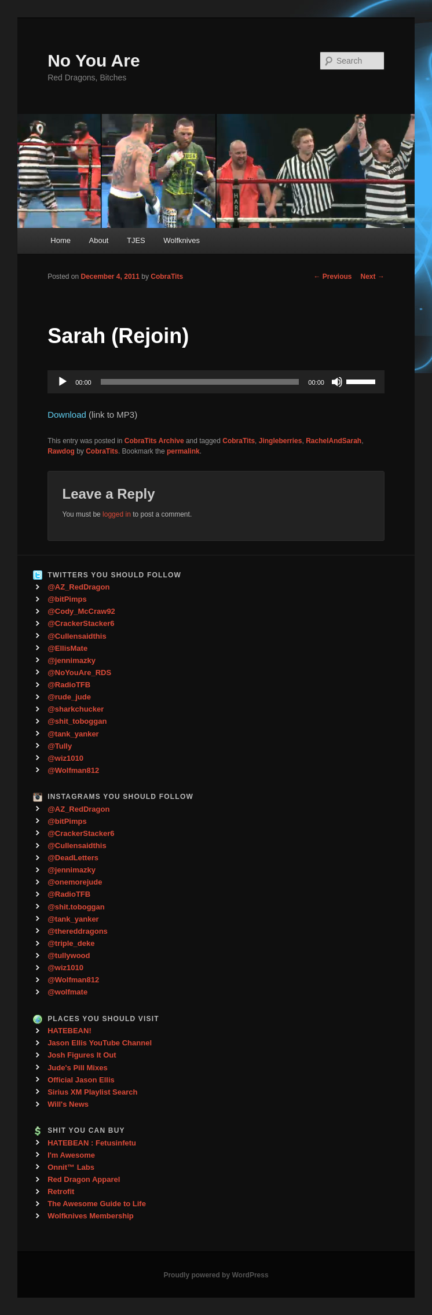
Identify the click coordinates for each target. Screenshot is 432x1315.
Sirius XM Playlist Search (92, 1092)
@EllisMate (67, 648)
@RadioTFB (68, 684)
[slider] (200, 382)
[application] (216, 381)
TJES (136, 240)
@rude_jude (69, 697)
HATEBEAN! (69, 1030)
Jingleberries (280, 441)
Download (66, 414)
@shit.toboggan (76, 907)
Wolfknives (181, 240)
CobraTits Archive (154, 441)
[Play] (62, 382)
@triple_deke (70, 943)
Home (60, 240)
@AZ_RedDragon (78, 587)
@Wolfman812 (73, 770)
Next (373, 276)
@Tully (59, 746)
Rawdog (61, 451)
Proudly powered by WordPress (215, 1275)
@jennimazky (71, 660)
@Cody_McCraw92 (81, 611)
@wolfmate (67, 992)
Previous (333, 276)
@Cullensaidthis (77, 636)
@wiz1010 (65, 758)
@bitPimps (67, 599)
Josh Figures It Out (81, 1055)
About (99, 240)
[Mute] (337, 382)
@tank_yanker (73, 734)
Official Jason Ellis (81, 1079)
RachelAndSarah (333, 441)
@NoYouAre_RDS (79, 672)
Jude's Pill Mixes (77, 1067)
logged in (116, 514)
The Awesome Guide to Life (96, 1203)
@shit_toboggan (77, 721)
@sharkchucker (75, 709)
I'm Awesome (71, 1155)
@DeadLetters (72, 857)
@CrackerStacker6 (80, 623)
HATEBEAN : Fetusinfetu (91, 1143)
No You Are (93, 60)
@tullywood (68, 955)
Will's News (68, 1104)
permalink (183, 451)
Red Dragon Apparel (83, 1179)
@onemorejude (74, 882)
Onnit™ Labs (70, 1167)
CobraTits (167, 276)
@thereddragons (77, 931)
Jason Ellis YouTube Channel (99, 1042)
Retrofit (60, 1191)
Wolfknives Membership (90, 1215)
